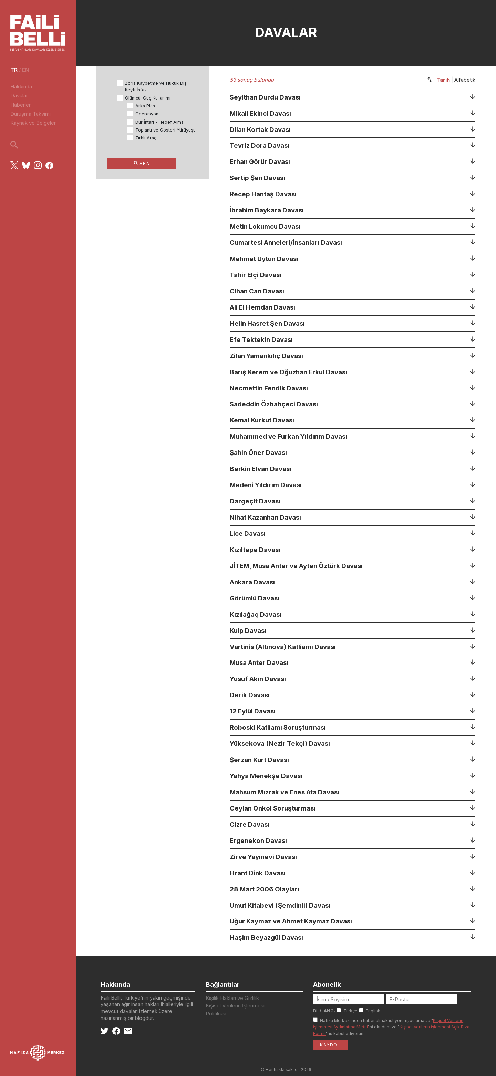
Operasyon (146, 113)
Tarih (443, 79)
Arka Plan (145, 105)
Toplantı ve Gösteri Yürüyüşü (165, 130)
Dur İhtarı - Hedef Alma (159, 122)
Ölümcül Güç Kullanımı (147, 98)
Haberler (20, 105)
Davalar (19, 95)
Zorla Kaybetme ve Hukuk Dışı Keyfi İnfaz (156, 86)
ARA (141, 163)
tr (14, 69)
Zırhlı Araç (145, 137)
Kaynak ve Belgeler (33, 122)
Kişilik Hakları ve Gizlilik (232, 998)
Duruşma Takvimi (30, 114)
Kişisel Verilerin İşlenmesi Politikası (235, 1009)
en (25, 69)
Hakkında (21, 86)
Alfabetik (464, 79)
